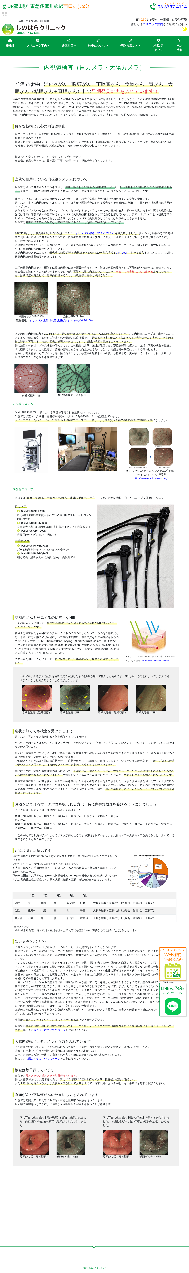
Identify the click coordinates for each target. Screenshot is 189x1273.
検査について (97, 45)
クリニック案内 (152, 24)
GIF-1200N (122, 252)
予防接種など (129, 45)
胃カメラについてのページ (49, 1030)
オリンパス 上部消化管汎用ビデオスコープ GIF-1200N (61, 320)
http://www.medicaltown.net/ (150, 478)
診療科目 (67, 45)
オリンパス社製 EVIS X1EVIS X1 (95, 233)
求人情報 (180, 48)
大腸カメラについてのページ (43, 1058)
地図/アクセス (158, 48)
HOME (10, 45)
